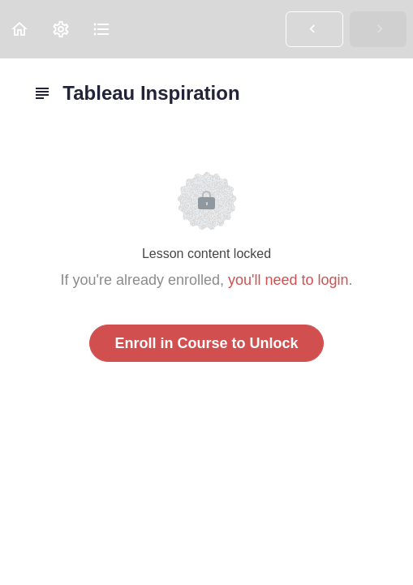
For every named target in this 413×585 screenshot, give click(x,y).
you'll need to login (288, 280)
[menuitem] (61, 29)
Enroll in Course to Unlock (206, 343)
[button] (20, 29)
